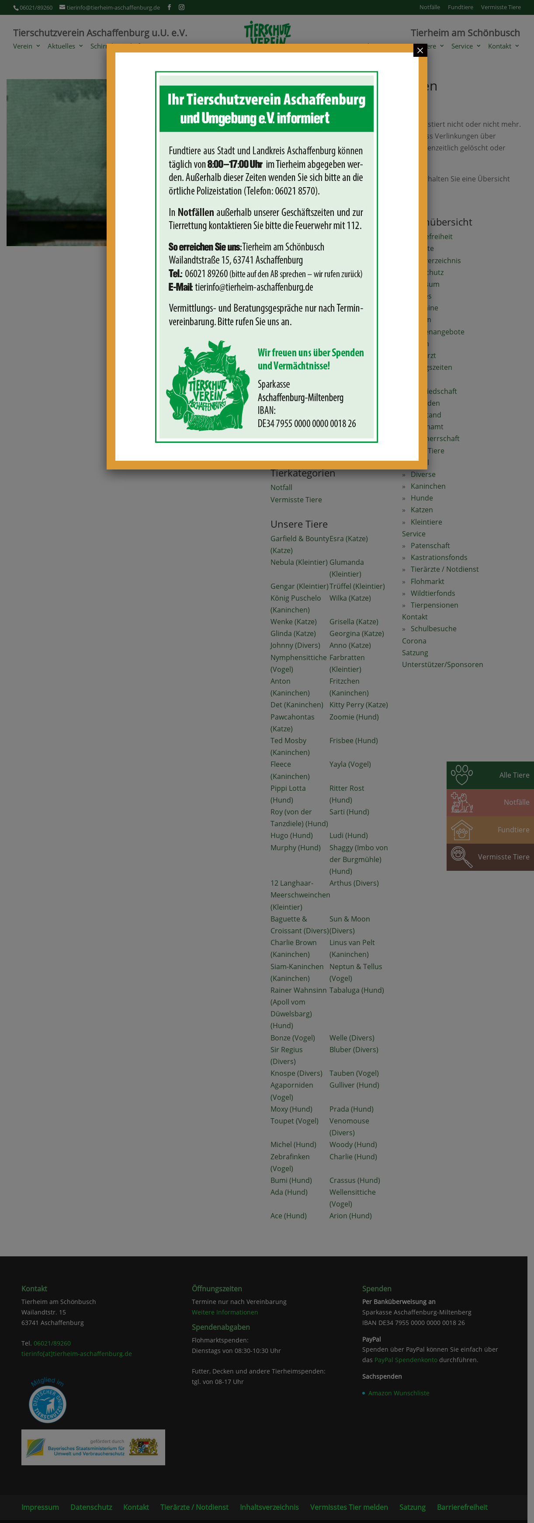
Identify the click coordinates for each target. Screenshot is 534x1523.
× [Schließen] (420, 50)
